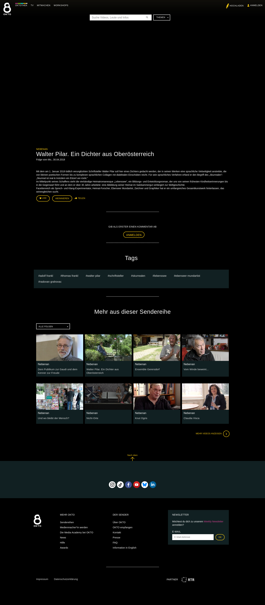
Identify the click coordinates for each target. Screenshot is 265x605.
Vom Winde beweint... (195, 368)
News (63, 536)
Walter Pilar (93, 275)
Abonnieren (62, 198)
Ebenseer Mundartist (187, 275)
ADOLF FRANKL (46, 275)
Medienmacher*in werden (74, 526)
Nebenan (42, 149)
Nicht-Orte (92, 417)
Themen (162, 17)
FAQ (115, 541)
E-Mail (176, 530)
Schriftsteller (116, 275)
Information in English (124, 546)
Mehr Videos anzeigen (212, 433)
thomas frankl (70, 275)
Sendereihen (67, 521)
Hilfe (62, 541)
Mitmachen (44, 5)
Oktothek (22, 5)
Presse (116, 536)
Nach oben (132, 456)
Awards (64, 546)
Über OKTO (119, 521)
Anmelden (134, 234)
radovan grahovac (51, 281)
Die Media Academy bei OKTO (76, 531)
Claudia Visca (191, 417)
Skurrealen (139, 275)
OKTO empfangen (122, 526)
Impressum (42, 578)
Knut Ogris (141, 417)
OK (220, 536)
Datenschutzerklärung (66, 578)
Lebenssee (160, 275)
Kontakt (117, 531)
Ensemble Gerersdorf (146, 368)
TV (33, 5)
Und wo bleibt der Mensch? (53, 417)
